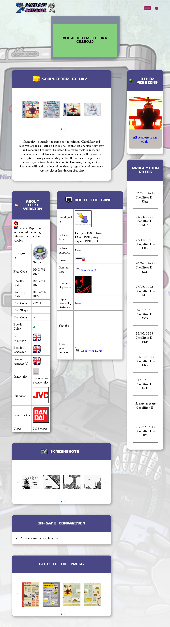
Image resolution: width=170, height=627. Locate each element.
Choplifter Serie (88, 350)
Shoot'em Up (88, 270)
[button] (106, 109)
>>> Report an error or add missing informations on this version (27, 234)
